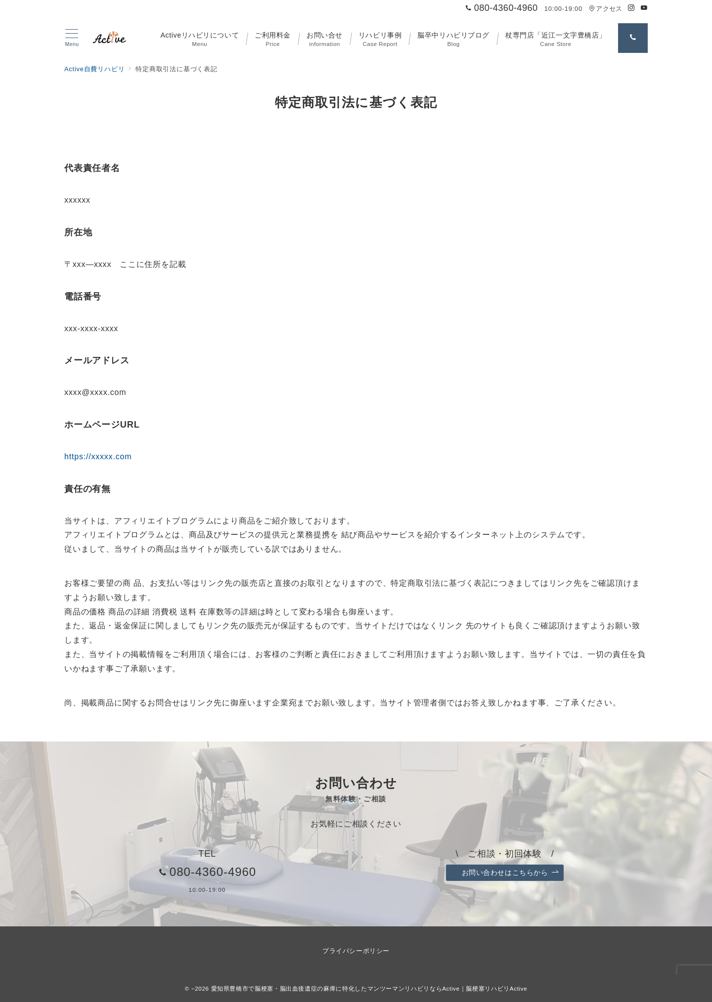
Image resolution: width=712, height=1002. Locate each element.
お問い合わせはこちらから (510, 873)
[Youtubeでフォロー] (644, 8)
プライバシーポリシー (355, 951)
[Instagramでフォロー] (631, 8)
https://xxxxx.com (98, 456)
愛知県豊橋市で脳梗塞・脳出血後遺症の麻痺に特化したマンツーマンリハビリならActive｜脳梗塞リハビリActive (369, 988)
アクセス (605, 8)
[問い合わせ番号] (633, 38)
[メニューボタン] (72, 38)
